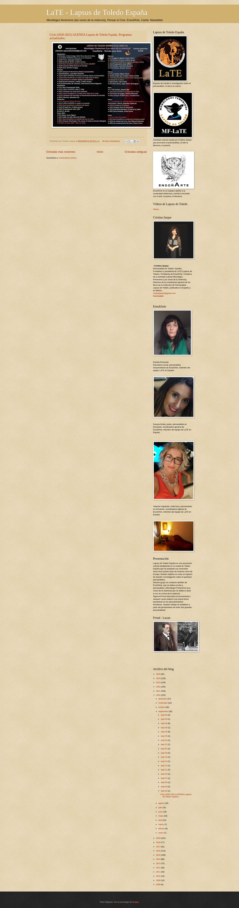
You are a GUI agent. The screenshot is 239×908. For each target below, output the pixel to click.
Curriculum (158, 296)
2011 (158, 872)
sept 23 (164, 740)
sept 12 (164, 765)
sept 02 (164, 791)
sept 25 (164, 732)
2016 (158, 851)
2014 (158, 859)
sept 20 (164, 748)
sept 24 (164, 736)
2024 (158, 678)
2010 (158, 876)
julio (160, 807)
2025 (158, 674)
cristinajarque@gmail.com (164, 293)
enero (161, 833)
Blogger (135, 902)
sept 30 (164, 715)
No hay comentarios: (111, 141)
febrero (161, 828)
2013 (158, 863)
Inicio (100, 151)
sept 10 (164, 774)
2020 (158, 695)
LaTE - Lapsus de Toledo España (96, 12)
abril (160, 820)
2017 (158, 846)
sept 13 (164, 761)
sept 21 (164, 744)
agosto (161, 803)
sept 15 (164, 757)
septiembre (163, 711)
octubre (162, 707)
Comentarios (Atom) (67, 158)
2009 (158, 880)
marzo (161, 824)
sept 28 (164, 723)
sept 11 (164, 770)
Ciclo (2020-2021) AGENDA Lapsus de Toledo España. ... (175, 795)
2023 (158, 682)
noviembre (163, 703)
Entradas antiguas (136, 151)
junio (160, 812)
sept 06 (164, 782)
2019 (158, 838)
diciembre (162, 699)
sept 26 (164, 727)
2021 (158, 691)
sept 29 (164, 719)
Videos (156, 209)
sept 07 (164, 778)
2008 (158, 884)
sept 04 (164, 786)
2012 (158, 868)
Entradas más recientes (60, 151)
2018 (158, 842)
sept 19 (164, 753)
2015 (158, 855)
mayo (161, 816)
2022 (158, 687)
